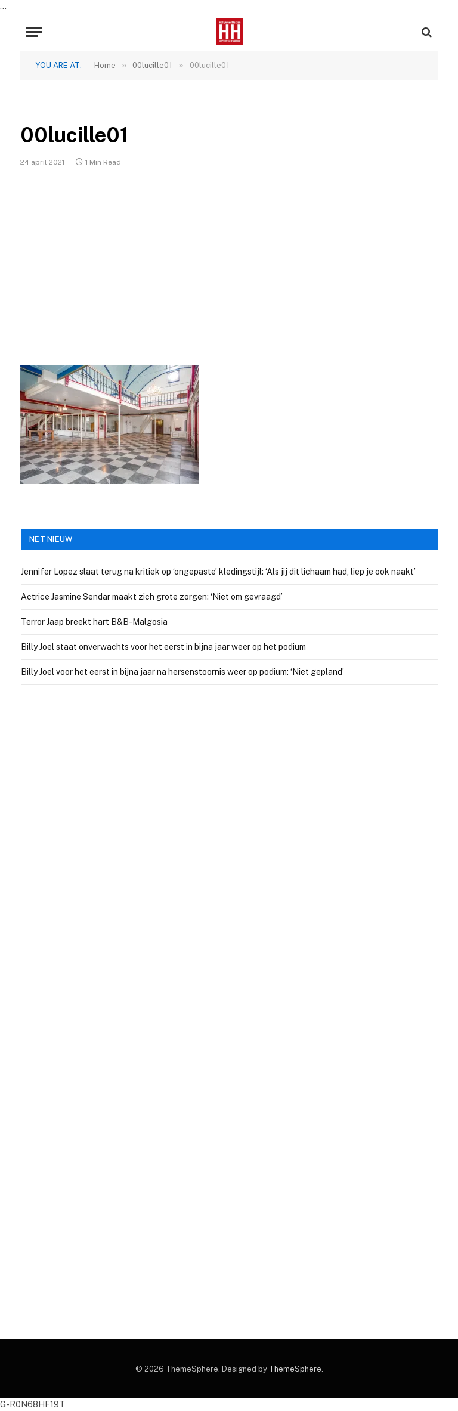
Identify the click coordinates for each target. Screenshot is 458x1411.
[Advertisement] (229, 265)
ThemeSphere (295, 1369)
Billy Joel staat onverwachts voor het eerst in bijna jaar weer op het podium (163, 647)
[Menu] (34, 31)
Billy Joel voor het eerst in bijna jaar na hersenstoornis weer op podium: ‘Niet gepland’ (182, 672)
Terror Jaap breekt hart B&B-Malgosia (94, 622)
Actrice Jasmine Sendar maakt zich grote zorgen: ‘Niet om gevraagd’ (152, 596)
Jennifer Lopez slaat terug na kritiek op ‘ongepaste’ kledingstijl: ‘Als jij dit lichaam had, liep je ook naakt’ (218, 571)
